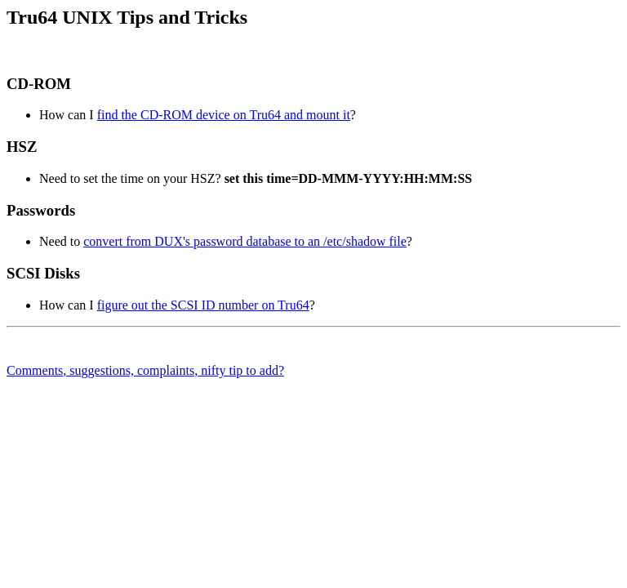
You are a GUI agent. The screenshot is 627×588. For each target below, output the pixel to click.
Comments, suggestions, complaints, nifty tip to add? (145, 370)
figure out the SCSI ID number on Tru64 (203, 305)
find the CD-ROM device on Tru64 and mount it (223, 115)
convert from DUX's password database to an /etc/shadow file (245, 241)
